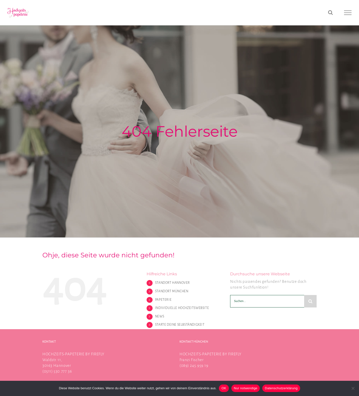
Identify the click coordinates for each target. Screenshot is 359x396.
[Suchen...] (267, 301)
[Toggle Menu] (348, 12)
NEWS (159, 316)
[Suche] (310, 301)
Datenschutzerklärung (281, 388)
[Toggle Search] (330, 12)
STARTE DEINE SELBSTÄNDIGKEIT (180, 324)
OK (223, 388)
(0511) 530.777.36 (57, 371)
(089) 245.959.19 (194, 365)
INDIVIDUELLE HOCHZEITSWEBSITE (182, 308)
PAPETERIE (163, 299)
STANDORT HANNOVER (172, 283)
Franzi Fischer (191, 360)
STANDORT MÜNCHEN (171, 291)
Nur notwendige (246, 388)
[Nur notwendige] (352, 388)
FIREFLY (97, 354)
